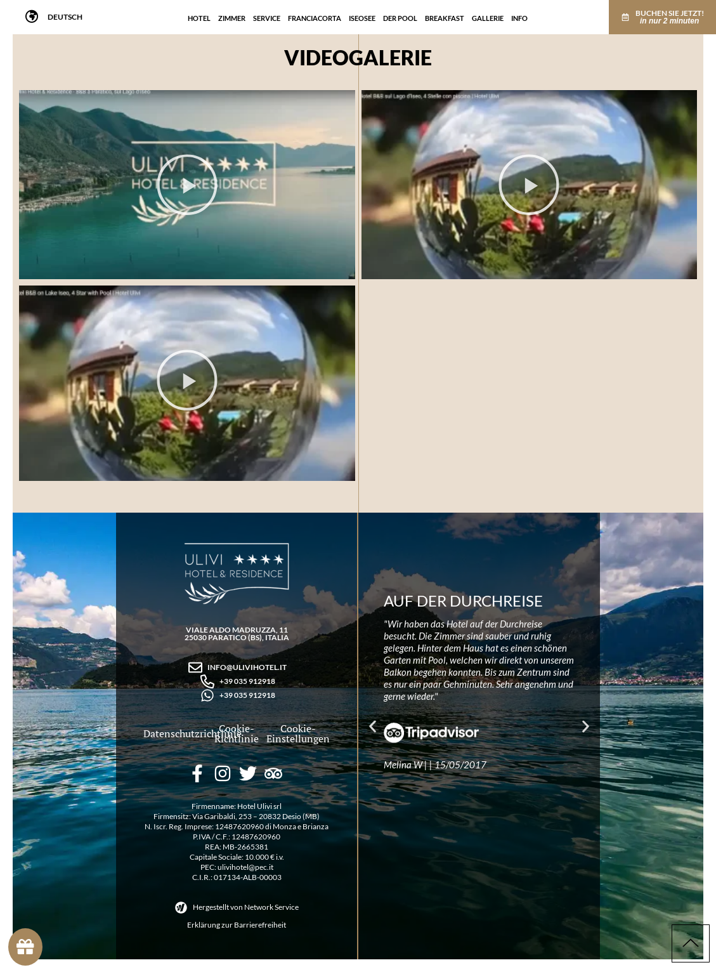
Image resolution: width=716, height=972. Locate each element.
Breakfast (444, 15)
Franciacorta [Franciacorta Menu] (314, 15)
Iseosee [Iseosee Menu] (362, 15)
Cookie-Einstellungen (297, 733)
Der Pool (400, 15)
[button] (187, 188)
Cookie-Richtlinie (236, 733)
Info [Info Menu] (519, 15)
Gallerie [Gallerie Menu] (488, 15)
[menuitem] (65, 17)
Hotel (199, 15)
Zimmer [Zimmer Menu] (231, 15)
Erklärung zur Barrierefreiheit (236, 924)
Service (266, 15)
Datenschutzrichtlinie (192, 733)
